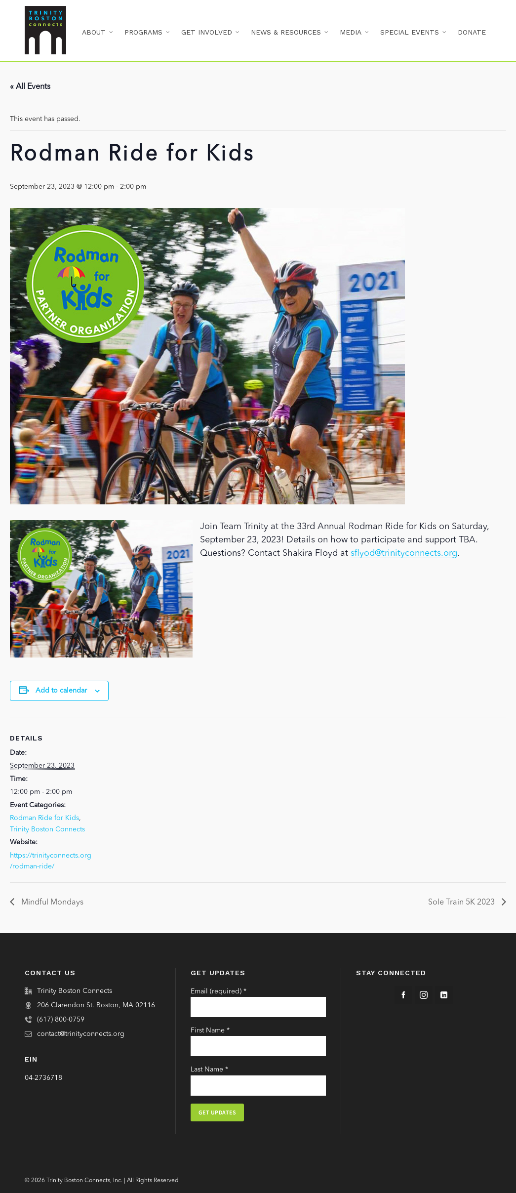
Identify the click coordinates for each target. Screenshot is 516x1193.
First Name (210, 1030)
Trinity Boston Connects (47, 829)
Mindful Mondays (51, 902)
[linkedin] (444, 995)
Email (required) (218, 991)
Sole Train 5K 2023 (462, 902)
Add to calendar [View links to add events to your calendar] (61, 690)
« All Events (30, 87)
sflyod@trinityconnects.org (404, 553)
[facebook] (403, 995)
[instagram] (424, 995)
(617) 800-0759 (60, 1019)
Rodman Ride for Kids (44, 818)
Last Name (209, 1069)
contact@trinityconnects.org (80, 1033)
